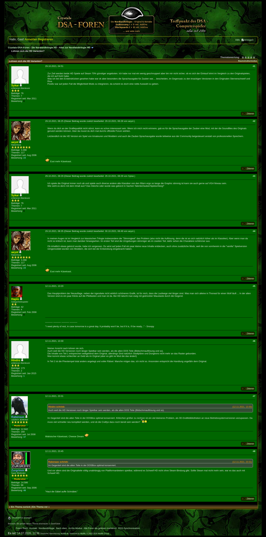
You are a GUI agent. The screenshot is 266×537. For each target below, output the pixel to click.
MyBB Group (103, 533)
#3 (254, 176)
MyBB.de (65, 533)
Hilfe (237, 40)
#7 (254, 396)
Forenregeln (247, 40)
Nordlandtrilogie (46, 528)
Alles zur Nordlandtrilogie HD (74, 47)
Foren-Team (22, 528)
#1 (254, 66)
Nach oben (61, 528)
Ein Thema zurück (20, 507)
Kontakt (33, 528)
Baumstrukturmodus (247, 61)
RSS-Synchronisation (129, 528)
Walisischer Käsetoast (56, 436)
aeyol (131, 121)
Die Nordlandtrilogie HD (44, 47)
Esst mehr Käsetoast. (58, 161)
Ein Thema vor (40, 507)
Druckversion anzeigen (22, 518)
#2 (254, 121)
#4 (254, 231)
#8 (254, 451)
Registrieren (45, 39)
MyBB (82, 533)
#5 (254, 286)
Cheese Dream (78, 436)
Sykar (131, 176)
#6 (254, 341)
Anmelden (31, 39)
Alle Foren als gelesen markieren (100, 528)
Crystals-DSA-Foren (19, 47)
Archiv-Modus (75, 528)
